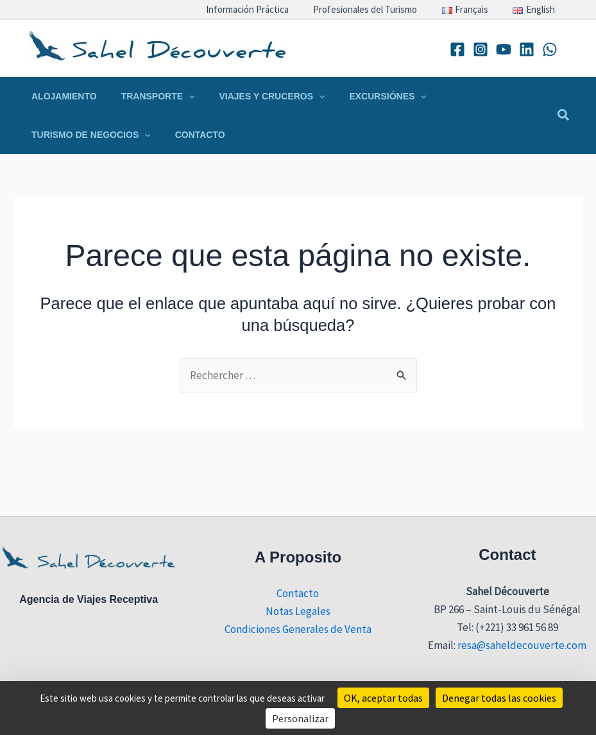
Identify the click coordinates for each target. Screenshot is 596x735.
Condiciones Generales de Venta (298, 629)
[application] (179, 96)
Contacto (298, 593)
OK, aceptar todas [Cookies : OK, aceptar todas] (383, 697)
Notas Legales (298, 611)
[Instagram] (480, 49)
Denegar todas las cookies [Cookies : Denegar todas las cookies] (499, 697)
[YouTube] (503, 49)
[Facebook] (457, 49)
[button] (148, 96)
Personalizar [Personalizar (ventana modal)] (300, 718)
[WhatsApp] (550, 49)
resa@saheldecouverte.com (521, 645)
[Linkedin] (526, 49)
